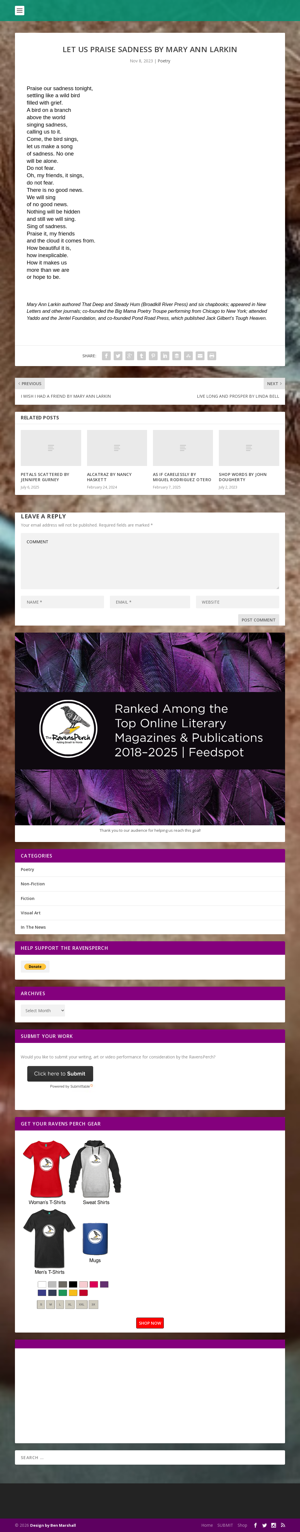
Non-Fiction (33, 884)
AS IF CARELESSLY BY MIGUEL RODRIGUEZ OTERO (182, 477)
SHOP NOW (150, 1323)
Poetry (164, 61)
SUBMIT (225, 1525)
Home (207, 1525)
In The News (33, 927)
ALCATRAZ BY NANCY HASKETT (109, 477)
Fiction (28, 898)
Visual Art (31, 913)
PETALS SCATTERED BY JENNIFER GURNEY (45, 477)
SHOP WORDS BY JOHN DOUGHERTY (243, 477)
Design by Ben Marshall (53, 1525)
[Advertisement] (70, 1395)
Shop (242, 1525)
